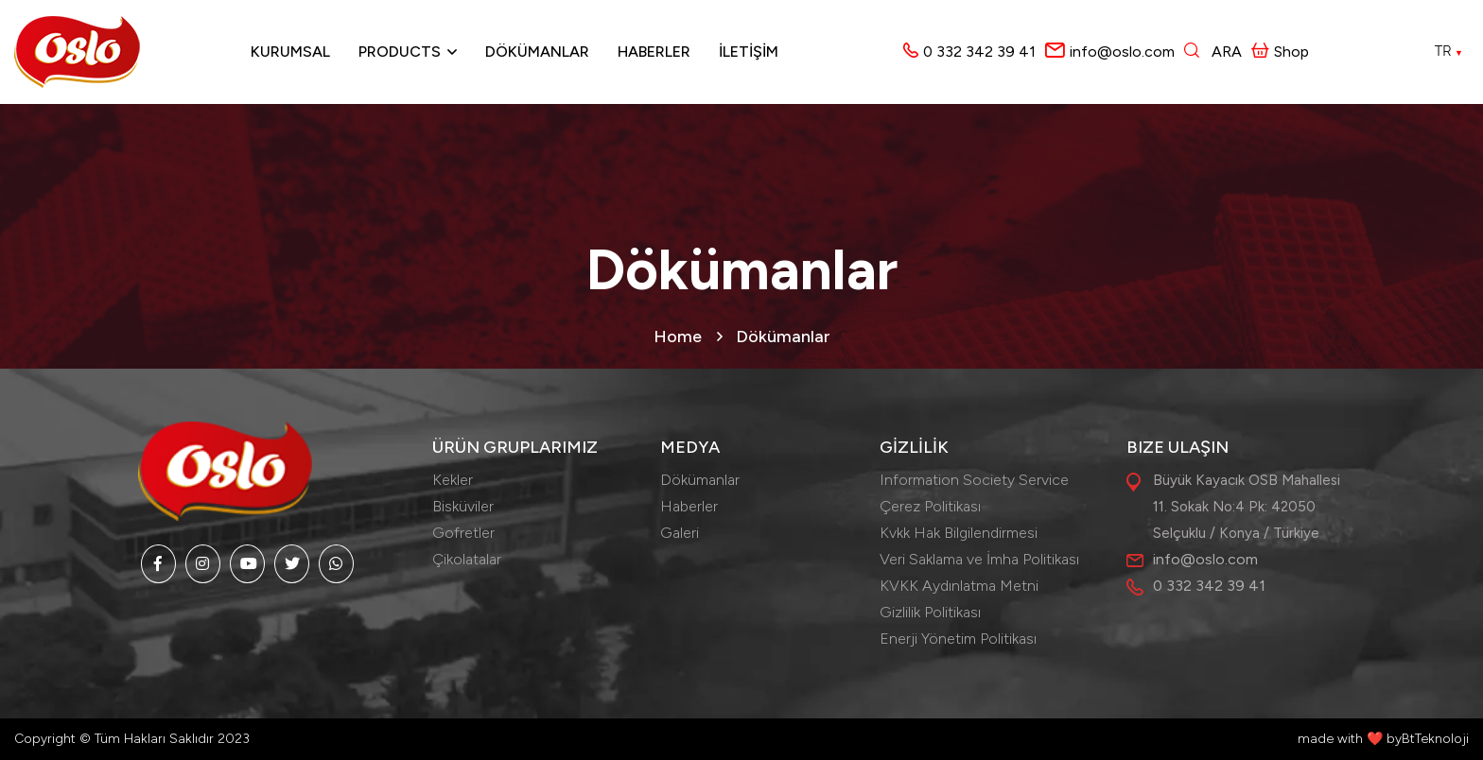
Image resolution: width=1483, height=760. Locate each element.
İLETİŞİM (748, 51)
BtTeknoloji (1435, 739)
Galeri (679, 533)
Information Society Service (974, 480)
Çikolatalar (466, 559)
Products (399, 51)
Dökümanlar (537, 51)
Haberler (654, 51)
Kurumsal (290, 51)
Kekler (452, 480)
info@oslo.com (1122, 51)
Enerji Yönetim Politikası (958, 639)
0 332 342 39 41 (979, 51)
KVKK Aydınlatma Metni (959, 586)
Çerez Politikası (930, 506)
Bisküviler (463, 506)
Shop (1280, 51)
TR (1449, 51)
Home (678, 336)
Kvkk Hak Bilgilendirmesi (959, 533)
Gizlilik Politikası (930, 612)
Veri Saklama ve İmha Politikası (979, 559)
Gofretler (463, 533)
